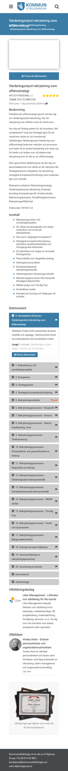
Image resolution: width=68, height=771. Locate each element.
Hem (22, 25)
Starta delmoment (24, 354)
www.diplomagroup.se (20, 766)
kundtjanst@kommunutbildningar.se (27, 762)
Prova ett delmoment (34, 76)
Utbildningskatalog (37, 25)
